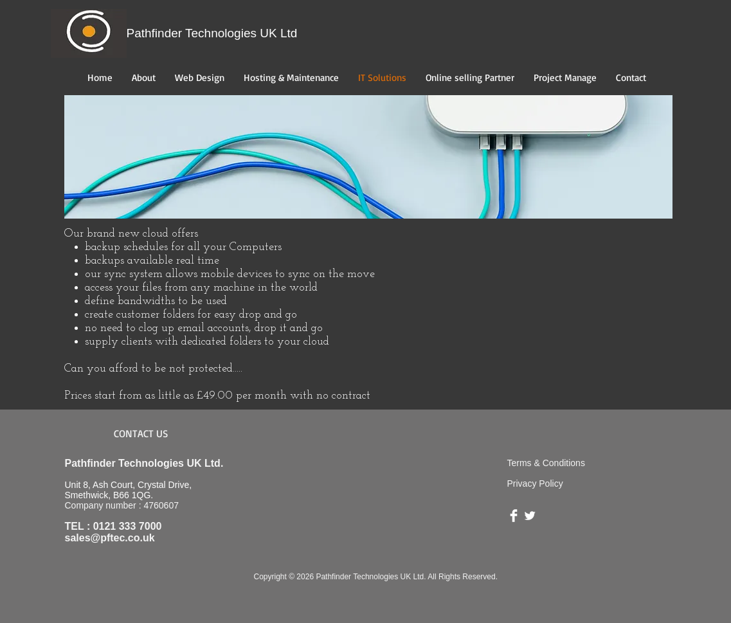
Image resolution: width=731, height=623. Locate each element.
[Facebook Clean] (513, 515)
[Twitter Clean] (529, 515)
